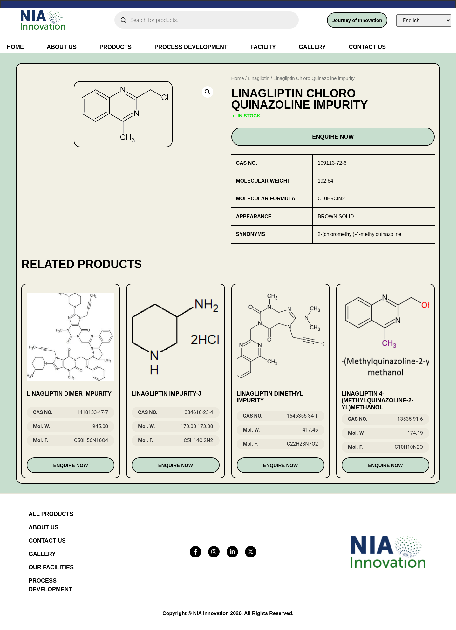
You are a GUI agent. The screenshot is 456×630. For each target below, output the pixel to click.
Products (115, 47)
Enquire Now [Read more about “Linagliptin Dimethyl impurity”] (280, 465)
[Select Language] (423, 20)
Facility (263, 47)
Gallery (312, 47)
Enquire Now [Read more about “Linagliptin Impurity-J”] (175, 465)
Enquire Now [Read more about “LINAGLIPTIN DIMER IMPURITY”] (70, 465)
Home (15, 47)
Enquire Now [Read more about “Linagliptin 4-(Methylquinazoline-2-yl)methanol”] (385, 465)
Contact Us (367, 47)
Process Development (191, 47)
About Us (62, 47)
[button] (207, 92)
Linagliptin (258, 78)
